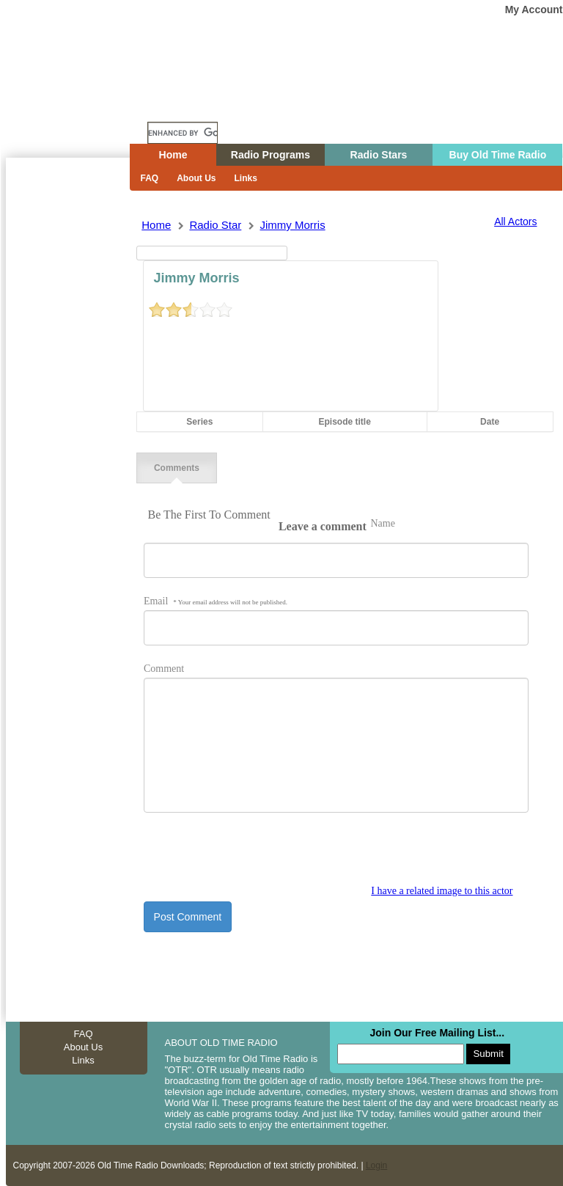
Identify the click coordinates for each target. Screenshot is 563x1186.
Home (78, 104)
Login (376, 1165)
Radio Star (215, 225)
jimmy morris (292, 225)
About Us (196, 178)
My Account (534, 9)
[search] (182, 133)
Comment (164, 668)
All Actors (515, 221)
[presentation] (255, 856)
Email (215, 601)
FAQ (150, 178)
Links (246, 178)
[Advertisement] (67, 422)
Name (382, 523)
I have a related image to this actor (441, 890)
